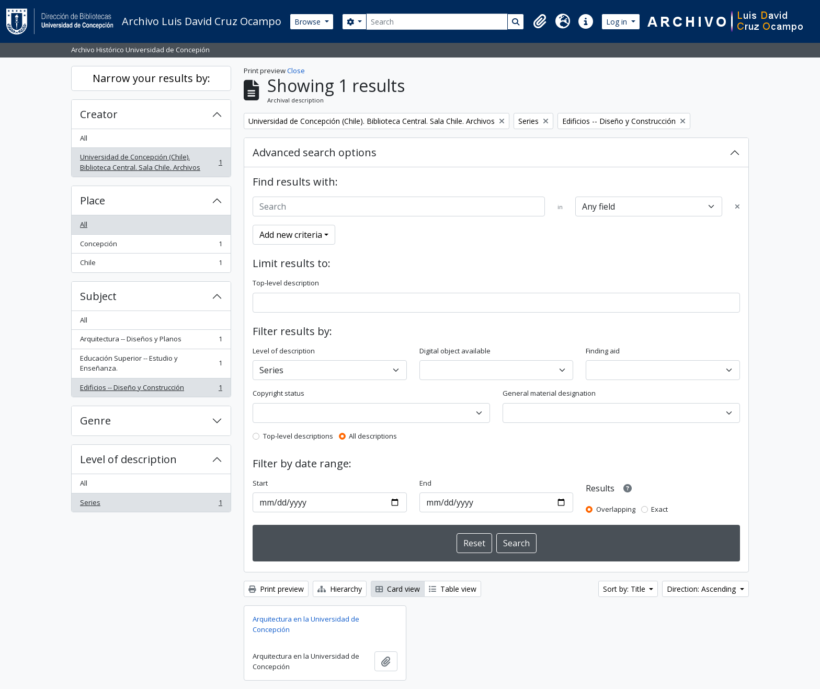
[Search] (437, 22)
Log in (617, 22)
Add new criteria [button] (290, 234)
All (83, 138)
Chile (150, 265)
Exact (659, 509)
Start (260, 483)
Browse (308, 22)
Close (296, 70)
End (425, 483)
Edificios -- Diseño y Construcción (150, 390)
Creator (99, 114)
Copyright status (278, 393)
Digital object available (455, 350)
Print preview (276, 589)
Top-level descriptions (298, 436)
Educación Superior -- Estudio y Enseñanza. (150, 363)
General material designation (549, 393)
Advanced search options (315, 152)
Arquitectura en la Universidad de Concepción (306, 624)
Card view (397, 589)
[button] (539, 21)
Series (150, 505)
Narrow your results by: (151, 78)
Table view (452, 589)
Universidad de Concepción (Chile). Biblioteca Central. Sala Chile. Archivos (150, 162)
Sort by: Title (625, 589)
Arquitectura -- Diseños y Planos (150, 341)
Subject (98, 296)
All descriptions (373, 436)
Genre (95, 421)
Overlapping (615, 509)
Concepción (150, 246)
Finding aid (603, 350)
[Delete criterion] (737, 207)
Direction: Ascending (702, 589)
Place (92, 200)
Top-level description (286, 283)
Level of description (128, 459)
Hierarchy (339, 589)
